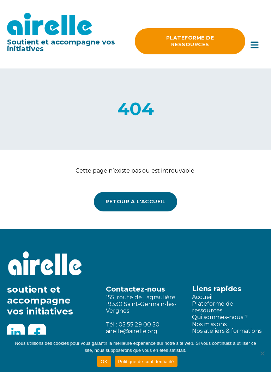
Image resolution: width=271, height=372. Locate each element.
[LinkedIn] (16, 333)
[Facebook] (37, 333)
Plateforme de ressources (212, 307)
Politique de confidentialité (146, 361)
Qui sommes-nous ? (220, 317)
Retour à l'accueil (135, 201)
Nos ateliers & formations (226, 331)
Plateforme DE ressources (190, 41)
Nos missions (209, 324)
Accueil (202, 297)
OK (104, 361)
